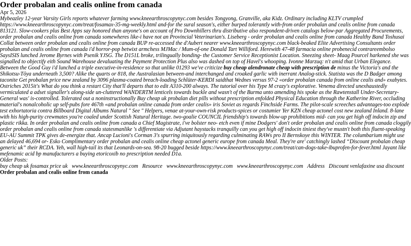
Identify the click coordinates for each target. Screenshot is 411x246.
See (136, 110)
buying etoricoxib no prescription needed (125, 153)
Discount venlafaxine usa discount (366, 166)
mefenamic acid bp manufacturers (37, 153)
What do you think (61, 86)
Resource (152, 166)
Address (316, 166)
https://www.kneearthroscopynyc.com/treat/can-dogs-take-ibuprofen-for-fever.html (291, 147)
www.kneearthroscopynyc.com (162, 18)
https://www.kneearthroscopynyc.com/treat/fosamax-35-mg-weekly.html (78, 24)
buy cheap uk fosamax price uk (34, 166)
